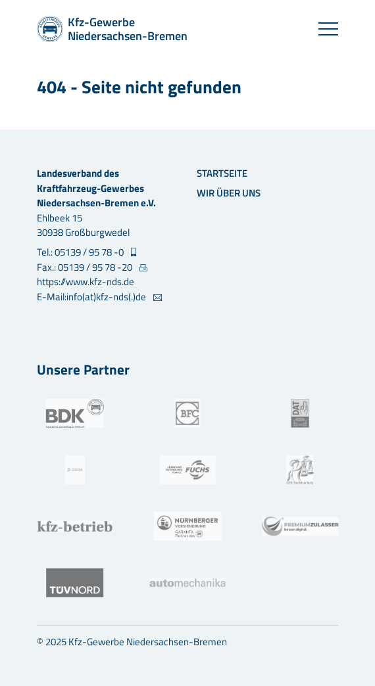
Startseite (222, 173)
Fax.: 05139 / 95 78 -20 (85, 267)
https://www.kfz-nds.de (85, 281)
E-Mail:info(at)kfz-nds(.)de (92, 297)
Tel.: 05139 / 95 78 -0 (81, 252)
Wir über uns (229, 192)
